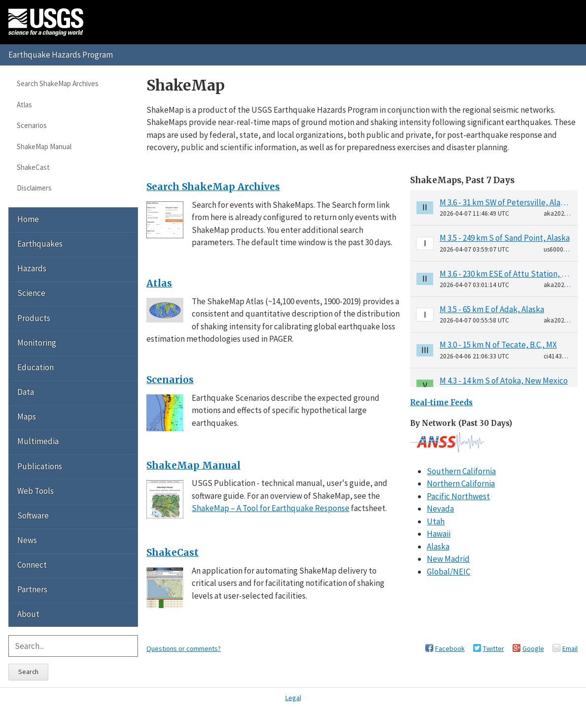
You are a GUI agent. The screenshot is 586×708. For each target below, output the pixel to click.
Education (35, 367)
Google (533, 648)
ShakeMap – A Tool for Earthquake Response (270, 508)
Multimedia (38, 441)
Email (570, 648)
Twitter (493, 648)
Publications (39, 466)
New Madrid (448, 558)
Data (25, 391)
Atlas (24, 104)
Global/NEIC (448, 571)
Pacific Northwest (458, 496)
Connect (32, 564)
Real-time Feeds (441, 402)
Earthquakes (40, 243)
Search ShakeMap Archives (58, 83)
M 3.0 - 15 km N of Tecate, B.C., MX (498, 344)
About (28, 614)
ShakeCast (33, 167)
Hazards (31, 268)
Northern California (461, 483)
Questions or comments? (183, 648)
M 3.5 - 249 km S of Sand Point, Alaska (505, 237)
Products (33, 318)
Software (33, 515)
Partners (32, 589)
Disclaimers (34, 188)
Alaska (438, 546)
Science (31, 293)
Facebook (450, 648)
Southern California (461, 471)
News (27, 540)
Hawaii (438, 533)
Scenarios (32, 125)
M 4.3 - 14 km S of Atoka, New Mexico (504, 380)
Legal (293, 697)
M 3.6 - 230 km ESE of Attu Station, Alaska (505, 273)
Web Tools (35, 490)
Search (28, 671)
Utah (436, 521)
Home (28, 219)
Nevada (440, 508)
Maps (26, 416)
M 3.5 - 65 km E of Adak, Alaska (492, 309)
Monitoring (36, 342)
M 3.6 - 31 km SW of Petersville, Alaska (505, 202)
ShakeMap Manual (44, 146)
